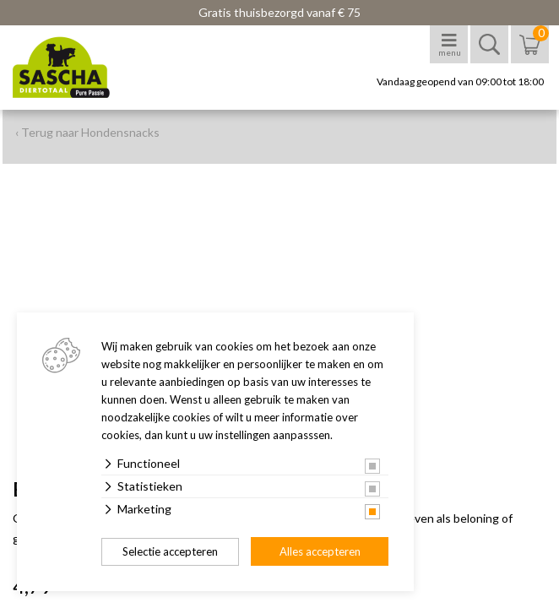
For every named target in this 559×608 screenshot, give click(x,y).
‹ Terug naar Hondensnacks (87, 132)
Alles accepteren (320, 551)
